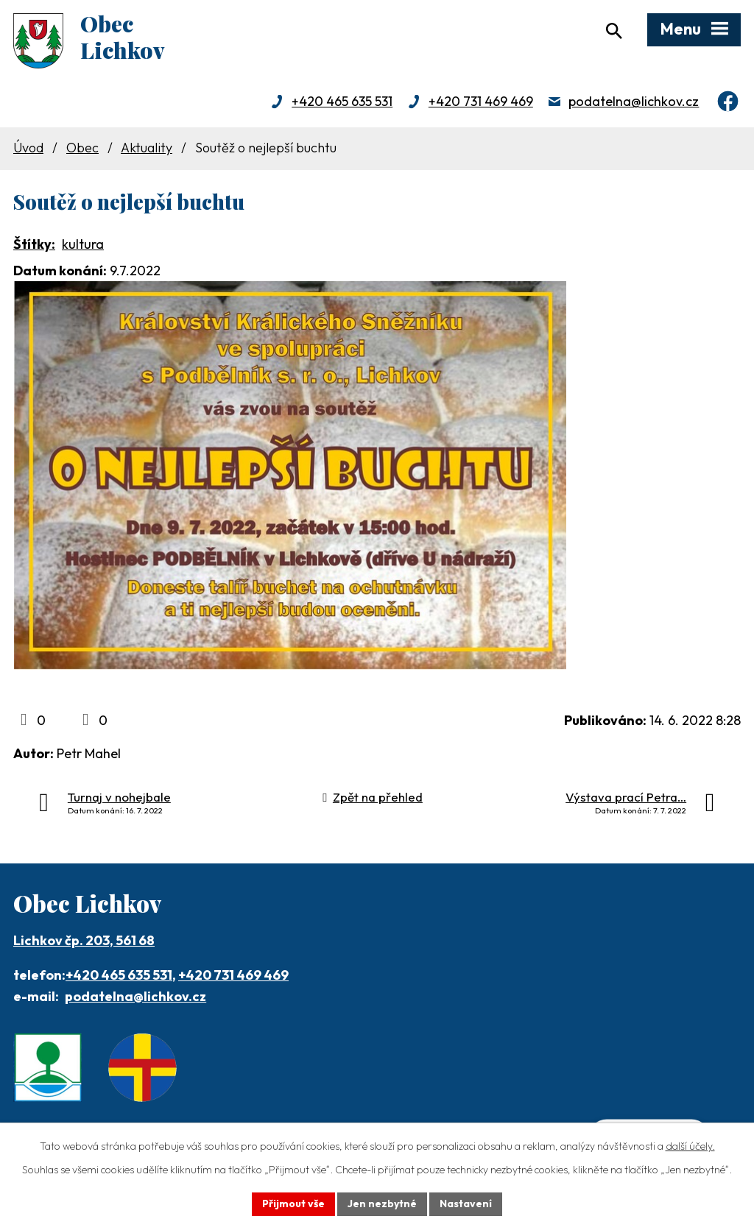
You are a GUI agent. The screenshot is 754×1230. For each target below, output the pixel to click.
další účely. (690, 1146)
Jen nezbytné (382, 1203)
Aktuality (146, 147)
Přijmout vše (293, 1203)
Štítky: (34, 244)
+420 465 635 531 (342, 101)
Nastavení (466, 1203)
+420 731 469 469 (481, 101)
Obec (82, 147)
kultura (83, 244)
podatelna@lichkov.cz (633, 101)
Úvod (28, 147)
